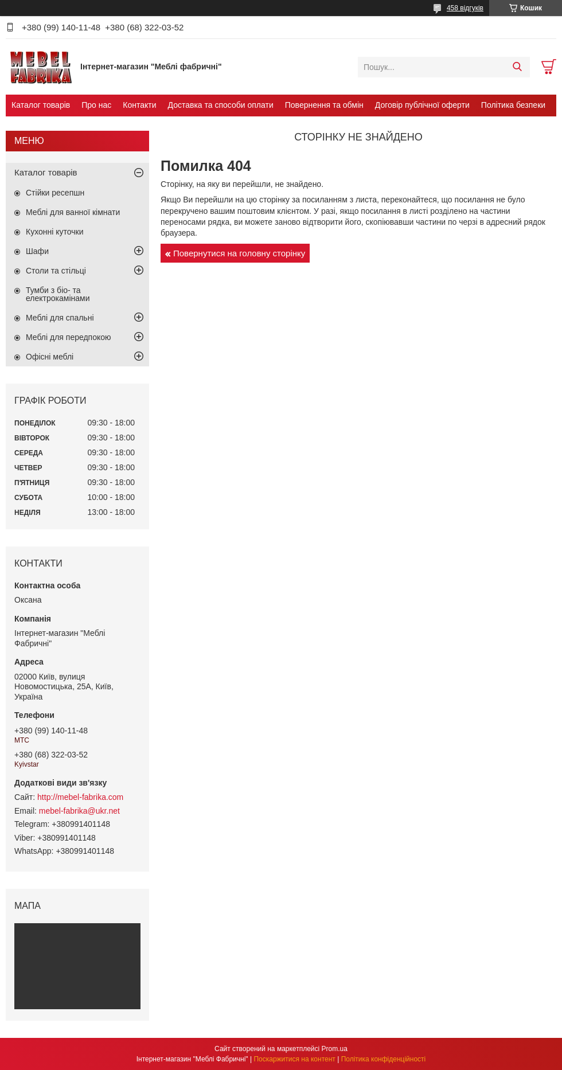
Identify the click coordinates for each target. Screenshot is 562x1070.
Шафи (37, 251)
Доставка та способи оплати (221, 105)
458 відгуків (465, 8)
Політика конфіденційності (383, 1059)
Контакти (139, 105)
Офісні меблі (49, 356)
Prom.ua (335, 1049)
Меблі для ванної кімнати (73, 212)
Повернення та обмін (324, 105)
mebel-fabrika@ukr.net (79, 810)
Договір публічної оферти (422, 105)
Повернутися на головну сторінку (239, 253)
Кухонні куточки (55, 231)
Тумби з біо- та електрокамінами (57, 294)
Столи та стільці (56, 270)
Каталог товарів (40, 105)
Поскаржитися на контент (294, 1059)
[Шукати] (517, 67)
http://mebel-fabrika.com (80, 797)
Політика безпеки (513, 105)
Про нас (96, 105)
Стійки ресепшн (55, 192)
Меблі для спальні (60, 317)
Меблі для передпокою (68, 337)
